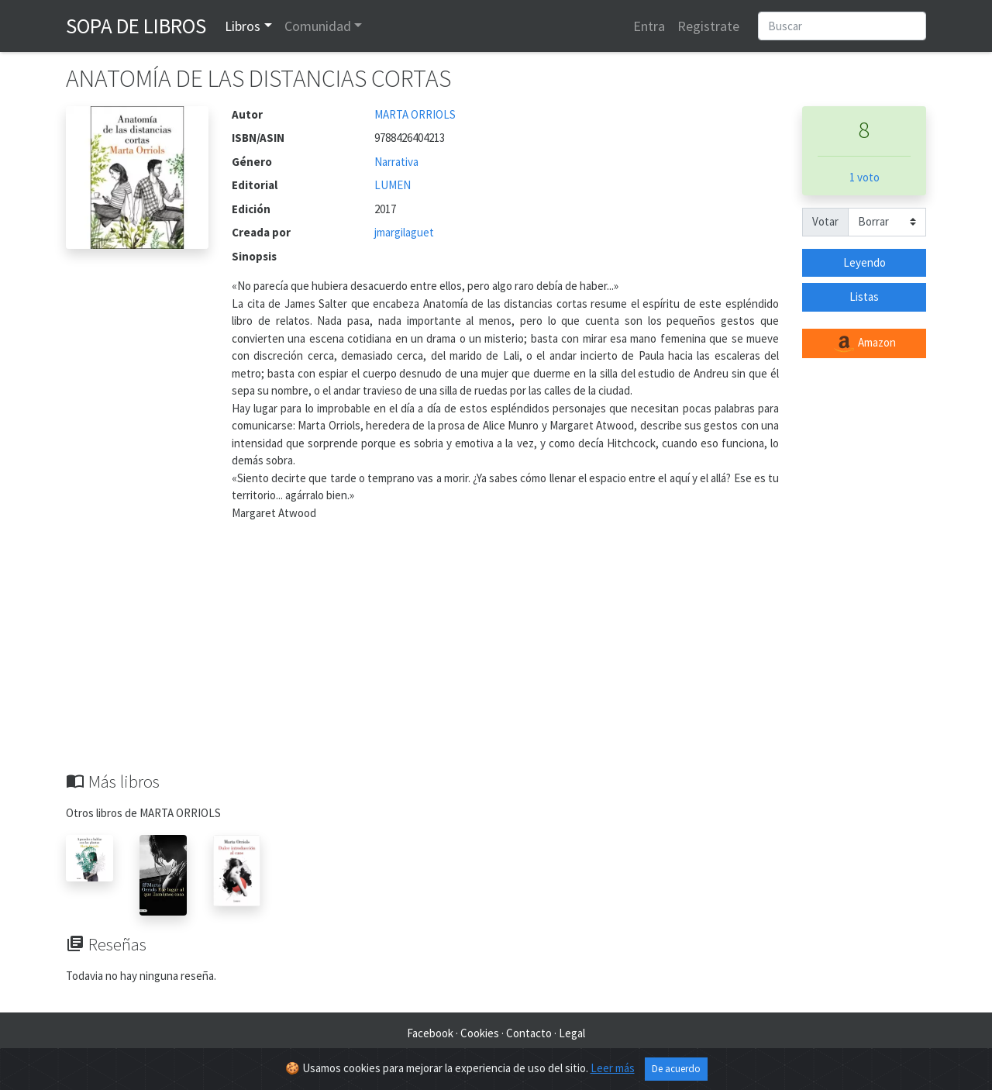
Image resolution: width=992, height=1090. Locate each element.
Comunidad (317, 26)
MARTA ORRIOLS (415, 114)
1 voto (864, 177)
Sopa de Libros (136, 25)
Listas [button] (864, 296)
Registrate (708, 26)
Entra (649, 26)
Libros (242, 26)
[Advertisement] (496, 655)
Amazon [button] (864, 343)
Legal (572, 1033)
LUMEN (392, 185)
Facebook (430, 1033)
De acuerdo (676, 1068)
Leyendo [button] (864, 262)
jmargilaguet (404, 232)
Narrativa (396, 161)
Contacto (529, 1033)
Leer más (613, 1068)
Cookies (479, 1033)
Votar (825, 221)
